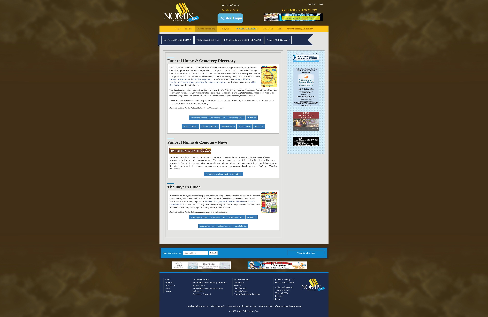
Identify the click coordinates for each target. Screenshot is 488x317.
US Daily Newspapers (201, 79)
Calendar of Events (230, 10)
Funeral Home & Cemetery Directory (210, 282)
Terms (168, 291)
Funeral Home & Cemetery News (242, 39)
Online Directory (228, 126)
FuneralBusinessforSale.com (247, 294)
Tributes (189, 28)
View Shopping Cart (277, 39)
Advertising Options (199, 117)
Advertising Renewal (209, 126)
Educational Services (235, 201)
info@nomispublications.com (287, 306)
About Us (169, 282)
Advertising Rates (218, 117)
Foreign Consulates (178, 79)
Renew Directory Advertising (300, 28)
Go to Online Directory (177, 39)
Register (311, 4)
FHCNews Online (241, 279)
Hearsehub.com (241, 291)
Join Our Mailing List (230, 5)
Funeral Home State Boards (194, 82)
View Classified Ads (207, 39)
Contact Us (268, 28)
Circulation (251, 117)
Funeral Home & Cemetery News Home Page (223, 174)
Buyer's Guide (199, 285)
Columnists (239, 282)
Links (279, 28)
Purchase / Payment (202, 294)
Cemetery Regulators (217, 82)
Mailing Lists (225, 28)
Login (320, 4)
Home (177, 28)
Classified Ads (240, 288)
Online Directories (201, 279)
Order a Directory (190, 126)
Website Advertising (206, 28)
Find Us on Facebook (284, 282)
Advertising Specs (236, 117)
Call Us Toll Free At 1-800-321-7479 (299, 10)
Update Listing (244, 126)
